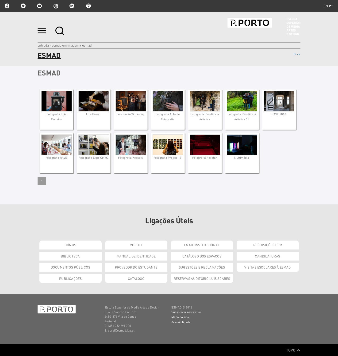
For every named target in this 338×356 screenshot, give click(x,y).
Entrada (43, 45)
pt (331, 6)
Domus (70, 245)
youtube (39, 6)
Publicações (70, 278)
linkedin (71, 6)
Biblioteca (70, 256)
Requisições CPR (267, 245)
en (326, 6)
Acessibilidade (180, 322)
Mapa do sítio (180, 317)
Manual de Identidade (136, 256)
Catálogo (136, 278)
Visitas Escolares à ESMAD (267, 267)
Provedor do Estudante (136, 267)
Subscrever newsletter (186, 312)
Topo (293, 350)
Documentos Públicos (70, 267)
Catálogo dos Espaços (201, 256)
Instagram (88, 6)
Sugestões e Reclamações (202, 267)
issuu (55, 6)
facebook (7, 6)
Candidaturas (267, 256)
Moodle (136, 245)
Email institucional (202, 245)
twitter (23, 6)
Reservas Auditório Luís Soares (202, 278)
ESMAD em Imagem (65, 45)
